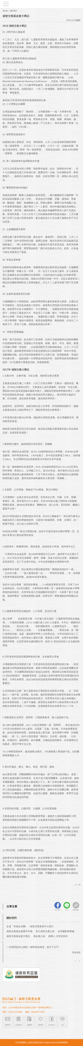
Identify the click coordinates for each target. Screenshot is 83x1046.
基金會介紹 (39, 936)
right (78, 961)
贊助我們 (40, 1025)
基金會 (5, 11)
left (75, 961)
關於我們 (13, 11)
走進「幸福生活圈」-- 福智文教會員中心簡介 (30, 926)
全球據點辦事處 (66, 931)
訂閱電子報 (18, 1025)
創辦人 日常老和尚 (58, 936)
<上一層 (77, 885)
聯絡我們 (7, 1025)
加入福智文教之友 (45, 931)
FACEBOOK (51, 1025)
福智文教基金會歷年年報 (19, 931)
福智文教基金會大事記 (18, 936)
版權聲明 (29, 1025)
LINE (62, 1025)
